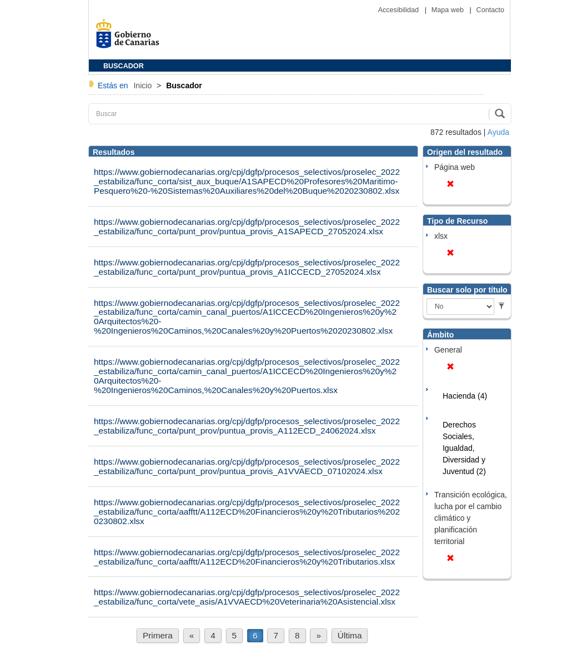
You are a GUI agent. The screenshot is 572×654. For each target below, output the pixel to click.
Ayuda (498, 132)
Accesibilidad (399, 10)
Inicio (143, 85)
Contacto (490, 10)
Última (350, 635)
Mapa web (448, 10)
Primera (158, 635)
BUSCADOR (123, 66)
